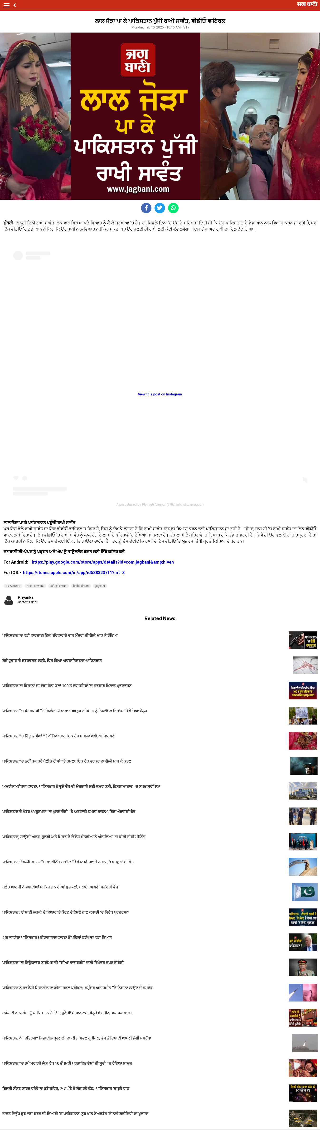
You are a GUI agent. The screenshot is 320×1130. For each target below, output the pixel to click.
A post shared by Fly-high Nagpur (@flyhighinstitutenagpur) (160, 504)
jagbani (100, 586)
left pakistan (58, 586)
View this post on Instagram (160, 394)
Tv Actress (13, 586)
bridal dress (81, 586)
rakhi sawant (35, 586)
